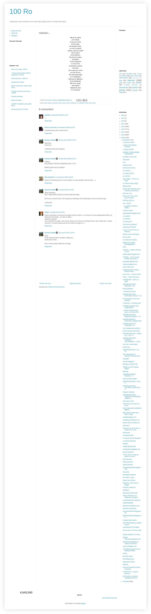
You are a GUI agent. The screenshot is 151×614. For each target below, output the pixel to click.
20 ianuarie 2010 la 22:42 (66, 233)
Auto (120, 74)
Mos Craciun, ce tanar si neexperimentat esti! (130, 577)
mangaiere (73, 103)
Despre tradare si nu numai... (132, 534)
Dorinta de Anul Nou (129, 168)
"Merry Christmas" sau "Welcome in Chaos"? (130, 496)
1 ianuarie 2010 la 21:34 (66, 190)
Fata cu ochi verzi (51, 127)
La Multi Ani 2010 (128, 149)
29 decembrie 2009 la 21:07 (59, 115)
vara (124, 162)
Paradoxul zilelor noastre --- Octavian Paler (131, 270)
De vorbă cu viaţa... (129, 477)
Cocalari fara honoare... (130, 520)
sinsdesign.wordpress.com (131, 420)
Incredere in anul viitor (130, 157)
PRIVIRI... (126, 564)
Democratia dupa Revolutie (131, 331)
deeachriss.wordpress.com (131, 506)
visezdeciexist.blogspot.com (131, 449)
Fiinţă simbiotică (128, 289)
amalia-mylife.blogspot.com (131, 254)
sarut (90, 103)
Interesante (123, 78)
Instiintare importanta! (129, 508)
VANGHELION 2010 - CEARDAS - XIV (129, 285)
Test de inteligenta (128, 361)
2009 (123, 137)
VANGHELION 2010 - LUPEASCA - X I (129, 324)
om (78, 103)
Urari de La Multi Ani (129, 487)
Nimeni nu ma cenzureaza (131, 234)
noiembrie (126, 581)
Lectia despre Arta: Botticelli (131, 500)
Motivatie (125, 371)
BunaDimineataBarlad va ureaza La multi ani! (130, 542)
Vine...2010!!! (127, 203)
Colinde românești (17, 96)
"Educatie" (126, 359)
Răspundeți (48, 121)
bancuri (131, 80)
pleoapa (82, 103)
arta (120, 80)
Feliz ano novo (127, 193)
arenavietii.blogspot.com (130, 261)
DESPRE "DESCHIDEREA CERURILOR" (131, 153)
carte (120, 83)
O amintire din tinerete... (130, 240)
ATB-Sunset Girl (128, 462)
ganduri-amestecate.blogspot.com (132, 538)
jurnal (122, 90)
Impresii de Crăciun (129, 562)
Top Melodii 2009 (128, 435)
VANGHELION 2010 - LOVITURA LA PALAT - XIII (132, 295)
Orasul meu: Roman (129, 480)
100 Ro (20, 11)
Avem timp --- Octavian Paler (132, 274)
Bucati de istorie (16, 100)
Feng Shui (126, 472)
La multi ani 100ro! (128, 142)
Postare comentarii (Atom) (56, 287)
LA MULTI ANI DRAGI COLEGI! (129, 146)
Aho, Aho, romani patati (130, 344)
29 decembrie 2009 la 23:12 (67, 140)
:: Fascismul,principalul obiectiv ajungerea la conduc (21, 74)
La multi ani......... (128, 170)
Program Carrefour (128, 392)
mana (68, 103)
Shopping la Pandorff (129, 227)
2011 (123, 132)
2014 (123, 124)
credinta (139, 83)
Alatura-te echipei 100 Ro (19, 69)
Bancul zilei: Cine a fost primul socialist (130, 197)
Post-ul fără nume (128, 267)
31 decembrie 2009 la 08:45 (64, 177)
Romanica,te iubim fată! (130, 493)
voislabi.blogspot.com (129, 417)
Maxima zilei (126, 186)
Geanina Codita (57, 103)
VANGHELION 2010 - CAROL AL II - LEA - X (132, 334)
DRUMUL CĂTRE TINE (130, 364)
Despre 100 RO (16, 31)
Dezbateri (14, 35)
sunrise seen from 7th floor (19, 109)
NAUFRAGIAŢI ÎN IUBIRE (131, 527)
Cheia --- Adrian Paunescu (131, 277)
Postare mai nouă (45, 283)
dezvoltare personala (130, 85)
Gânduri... (126, 444)
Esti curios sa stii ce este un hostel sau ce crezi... (131, 429)
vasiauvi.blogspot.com (130, 546)
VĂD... (125, 247)
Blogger (83, 603)
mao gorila (126, 159)
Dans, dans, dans (128, 401)
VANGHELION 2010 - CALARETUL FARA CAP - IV (132, 387)
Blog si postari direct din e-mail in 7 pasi (131, 413)
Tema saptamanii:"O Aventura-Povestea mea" (131, 355)
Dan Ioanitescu (50, 177)
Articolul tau (126, 347)
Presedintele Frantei (17, 82)
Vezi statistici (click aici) (109, 598)
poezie (134, 90)
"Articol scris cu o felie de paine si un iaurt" (130, 455)
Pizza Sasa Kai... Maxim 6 (19, 78)
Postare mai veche (105, 283)
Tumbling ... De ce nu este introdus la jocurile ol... (131, 258)
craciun (129, 83)
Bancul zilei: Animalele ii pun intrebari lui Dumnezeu (132, 189)
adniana (47, 115)
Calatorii (139, 73)
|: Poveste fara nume (129, 291)
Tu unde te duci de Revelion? (132, 438)
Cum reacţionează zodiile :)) (131, 328)
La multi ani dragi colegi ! (130, 183)
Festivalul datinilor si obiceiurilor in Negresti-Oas (132, 320)
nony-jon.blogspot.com (130, 264)
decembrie (126, 140)
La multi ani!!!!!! (127, 221)
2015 (123, 121)
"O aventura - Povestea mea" (132, 303)
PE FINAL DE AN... (129, 200)
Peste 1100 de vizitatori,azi (131, 422)
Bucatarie (129, 74)
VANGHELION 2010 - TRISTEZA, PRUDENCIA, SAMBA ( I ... (132, 396)
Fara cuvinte (126, 237)
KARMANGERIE (128, 503)
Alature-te (14, 33)
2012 (123, 129)
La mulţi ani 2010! (128, 173)
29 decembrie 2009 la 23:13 (67, 159)
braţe (45, 103)
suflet (93, 103)
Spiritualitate (136, 78)
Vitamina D (126, 425)
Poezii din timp (127, 459)
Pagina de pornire (75, 283)
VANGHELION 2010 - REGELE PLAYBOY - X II (132, 315)
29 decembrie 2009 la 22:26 (66, 127)
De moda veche (128, 556)
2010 (123, 135)
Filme (124, 76)
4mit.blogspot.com (128, 559)
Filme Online (134, 76)
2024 (123, 115)
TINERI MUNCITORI (129, 446)
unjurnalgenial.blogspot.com (131, 213)
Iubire (64, 103)
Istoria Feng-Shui (128, 452)
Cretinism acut (127, 165)
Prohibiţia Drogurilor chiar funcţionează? (131, 306)
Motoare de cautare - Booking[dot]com (129, 243)
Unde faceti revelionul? (130, 224)
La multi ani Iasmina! (129, 441)
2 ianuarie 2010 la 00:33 (57, 212)
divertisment (123, 87)
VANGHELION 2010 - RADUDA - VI (129, 375)
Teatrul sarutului (128, 465)
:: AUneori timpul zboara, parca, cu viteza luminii (131, 311)
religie (121, 92)
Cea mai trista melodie (130, 379)
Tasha (47, 212)
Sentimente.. (127, 433)
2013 (123, 126)
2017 (123, 118)
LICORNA (126, 490)
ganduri (50, 103)
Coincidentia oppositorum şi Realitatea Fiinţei (131, 550)
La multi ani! (126, 176)
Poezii (86, 103)
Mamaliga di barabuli (129, 475)
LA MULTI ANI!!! (128, 210)
